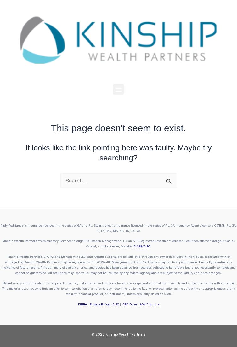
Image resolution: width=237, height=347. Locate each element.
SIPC (147, 246)
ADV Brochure (149, 304)
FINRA (138, 246)
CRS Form (130, 304)
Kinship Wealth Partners (125, 334)
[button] (118, 89)
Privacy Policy (100, 304)
